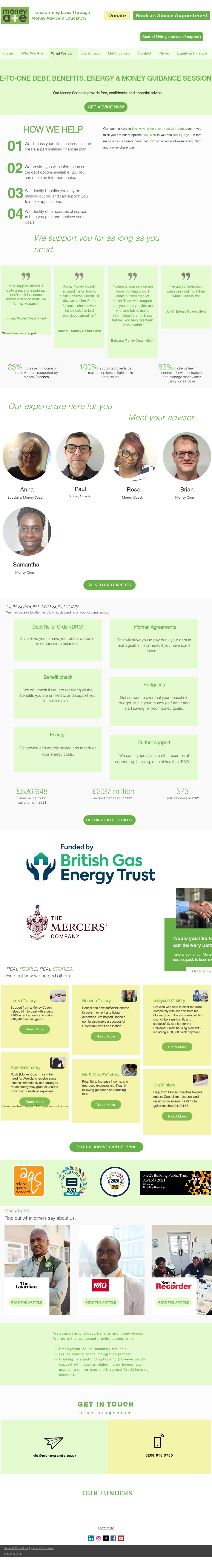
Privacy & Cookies (42, 1548)
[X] (106, 1538)
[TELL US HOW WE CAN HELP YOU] (106, 1147)
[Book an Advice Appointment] (171, 15)
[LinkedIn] (91, 1538)
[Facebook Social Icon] (113, 1538)
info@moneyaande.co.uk (54, 1456)
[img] (12, 1510)
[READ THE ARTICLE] (26, 1302)
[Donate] (117, 15)
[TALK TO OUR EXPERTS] (109, 585)
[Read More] (34, 1029)
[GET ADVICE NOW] (106, 107)
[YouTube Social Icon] (121, 1538)
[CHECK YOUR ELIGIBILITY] (109, 820)
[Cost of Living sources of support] (171, 36)
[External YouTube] (152, 187)
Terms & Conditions (16, 1548)
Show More (106, 1528)
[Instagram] (98, 1538)
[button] (92, 53)
